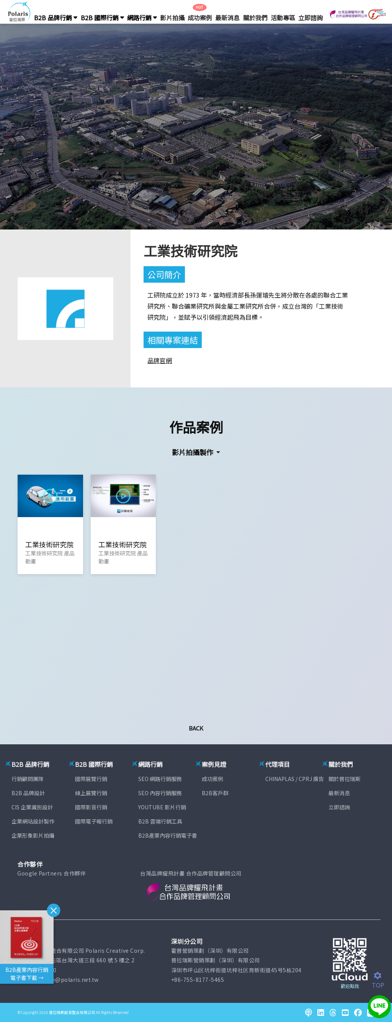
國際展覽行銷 (91, 779)
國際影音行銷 (91, 807)
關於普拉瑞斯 (344, 779)
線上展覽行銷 (91, 793)
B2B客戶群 (215, 793)
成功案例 (200, 17)
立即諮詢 (310, 17)
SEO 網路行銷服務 (160, 779)
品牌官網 (159, 360)
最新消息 (227, 17)
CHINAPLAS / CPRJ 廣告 (294, 779)
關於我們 (255, 17)
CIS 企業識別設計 (32, 807)
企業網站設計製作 (32, 821)
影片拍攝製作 (193, 452)
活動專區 (283, 17)
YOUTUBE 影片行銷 (162, 807)
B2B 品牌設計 (28, 793)
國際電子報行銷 (94, 821)
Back (196, 728)
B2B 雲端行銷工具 (160, 821)
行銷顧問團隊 (27, 779)
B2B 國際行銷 (102, 17)
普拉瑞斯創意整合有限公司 (72, 1012)
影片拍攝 (172, 17)
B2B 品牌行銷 (55, 17)
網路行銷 (142, 17)
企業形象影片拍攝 (32, 835)
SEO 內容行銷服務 (160, 793)
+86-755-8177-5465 (197, 979)
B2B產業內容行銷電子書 (167, 835)
